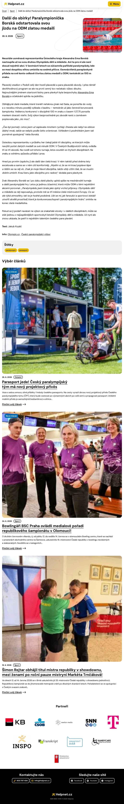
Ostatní (18, 377)
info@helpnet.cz (40, 780)
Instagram (107, 780)
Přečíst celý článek (12, 404)
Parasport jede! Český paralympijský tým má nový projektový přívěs (34, 384)
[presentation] (62, 321)
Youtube (92, 780)
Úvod (4, 11)
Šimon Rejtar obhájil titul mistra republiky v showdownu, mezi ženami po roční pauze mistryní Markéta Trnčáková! (52, 672)
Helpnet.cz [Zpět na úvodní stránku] (16, 4)
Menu (116, 3)
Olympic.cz (14, 234)
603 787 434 (21, 780)
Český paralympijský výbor (36, 234)
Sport (12, 11)
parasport (23, 250)
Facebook (76, 780)
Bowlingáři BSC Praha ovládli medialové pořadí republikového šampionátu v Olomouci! (42, 528)
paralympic (11, 250)
